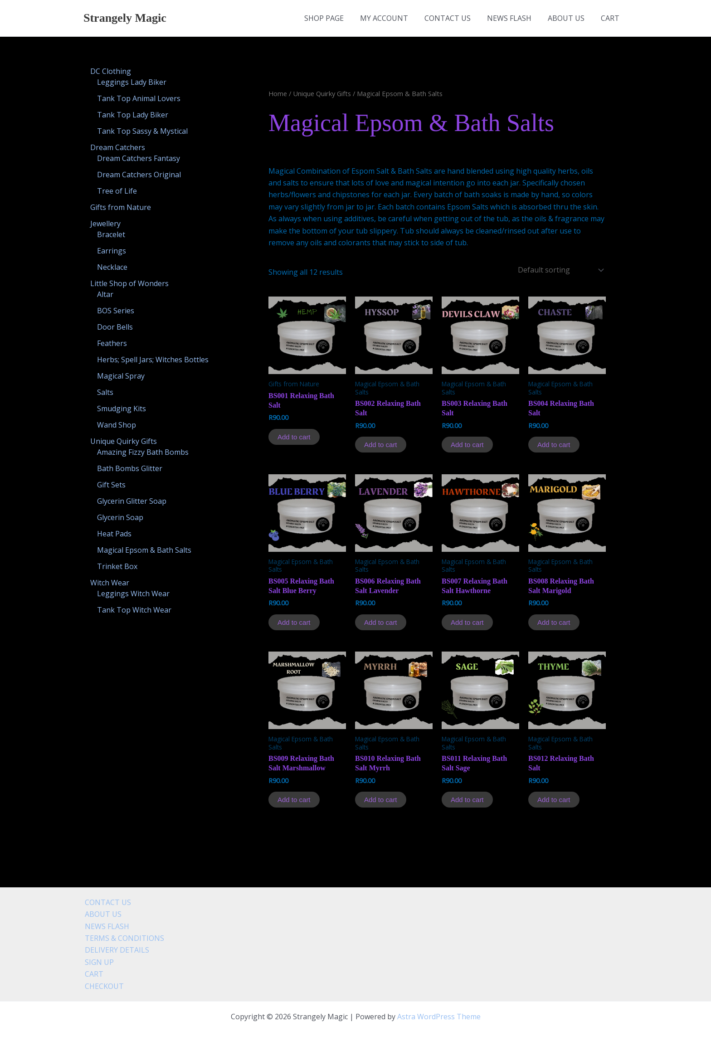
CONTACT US (454, 18)
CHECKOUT (102, 986)
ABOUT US (568, 18)
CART (611, 18)
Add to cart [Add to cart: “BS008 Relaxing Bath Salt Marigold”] (553, 622)
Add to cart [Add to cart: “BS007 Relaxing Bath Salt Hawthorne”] (467, 622)
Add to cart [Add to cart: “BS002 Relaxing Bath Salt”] (380, 444)
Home (277, 93)
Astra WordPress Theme (439, 1017)
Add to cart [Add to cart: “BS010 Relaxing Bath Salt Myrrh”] (380, 799)
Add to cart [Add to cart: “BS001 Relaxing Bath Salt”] (294, 437)
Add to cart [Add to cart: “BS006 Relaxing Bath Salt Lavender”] (380, 622)
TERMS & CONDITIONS (123, 938)
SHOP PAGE (334, 18)
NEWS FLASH (514, 18)
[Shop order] (560, 269)
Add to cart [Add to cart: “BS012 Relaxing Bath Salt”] (553, 799)
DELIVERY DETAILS (115, 950)
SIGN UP (97, 962)
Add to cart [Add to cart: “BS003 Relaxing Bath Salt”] (467, 444)
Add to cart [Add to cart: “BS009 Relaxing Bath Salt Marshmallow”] (294, 799)
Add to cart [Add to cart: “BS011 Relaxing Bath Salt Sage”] (467, 799)
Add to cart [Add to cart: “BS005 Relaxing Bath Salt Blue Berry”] (294, 622)
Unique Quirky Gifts (322, 93)
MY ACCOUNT (392, 18)
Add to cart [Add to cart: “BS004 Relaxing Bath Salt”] (553, 444)
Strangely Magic (124, 17)
